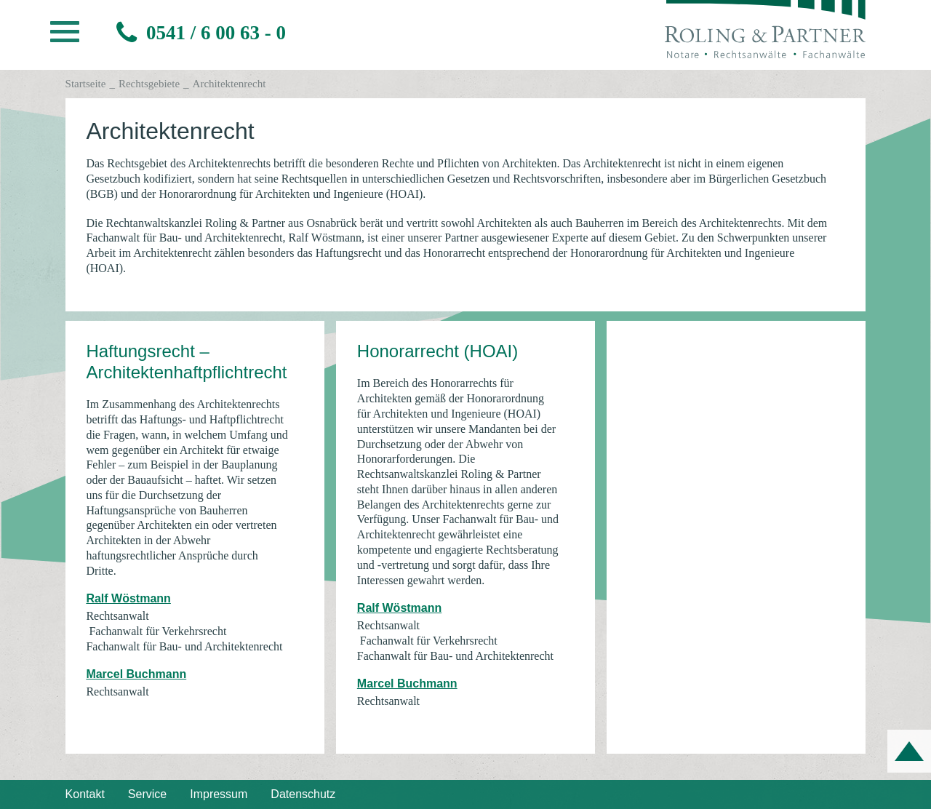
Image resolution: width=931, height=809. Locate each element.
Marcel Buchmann (136, 674)
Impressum (218, 794)
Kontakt (85, 794)
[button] (65, 35)
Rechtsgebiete (149, 83)
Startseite (85, 83)
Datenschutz (303, 794)
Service (147, 794)
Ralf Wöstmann (128, 598)
